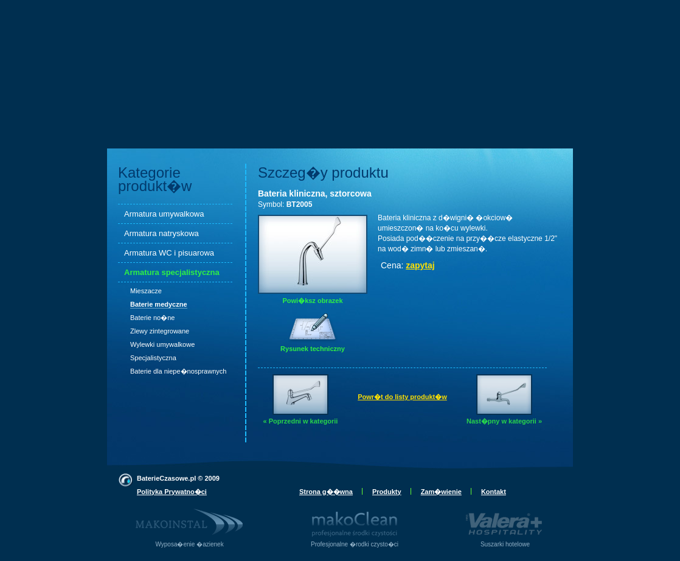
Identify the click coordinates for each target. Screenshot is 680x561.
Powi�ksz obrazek (312, 259)
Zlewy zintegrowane (159, 331)
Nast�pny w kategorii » (504, 399)
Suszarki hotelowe (504, 523)
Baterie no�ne (152, 317)
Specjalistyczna (153, 357)
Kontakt (493, 491)
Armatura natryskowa (161, 233)
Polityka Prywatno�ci (172, 491)
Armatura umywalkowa (164, 213)
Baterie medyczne (158, 304)
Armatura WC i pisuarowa (169, 252)
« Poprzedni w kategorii (300, 399)
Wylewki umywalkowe (162, 344)
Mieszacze (146, 290)
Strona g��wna (326, 491)
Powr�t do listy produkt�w (402, 396)
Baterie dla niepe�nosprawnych (178, 371)
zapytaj (420, 265)
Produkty (386, 491)
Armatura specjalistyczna (172, 272)
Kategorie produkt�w (155, 179)
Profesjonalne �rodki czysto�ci (354, 523)
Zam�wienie (441, 491)
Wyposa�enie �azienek (190, 523)
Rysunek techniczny (312, 340)
